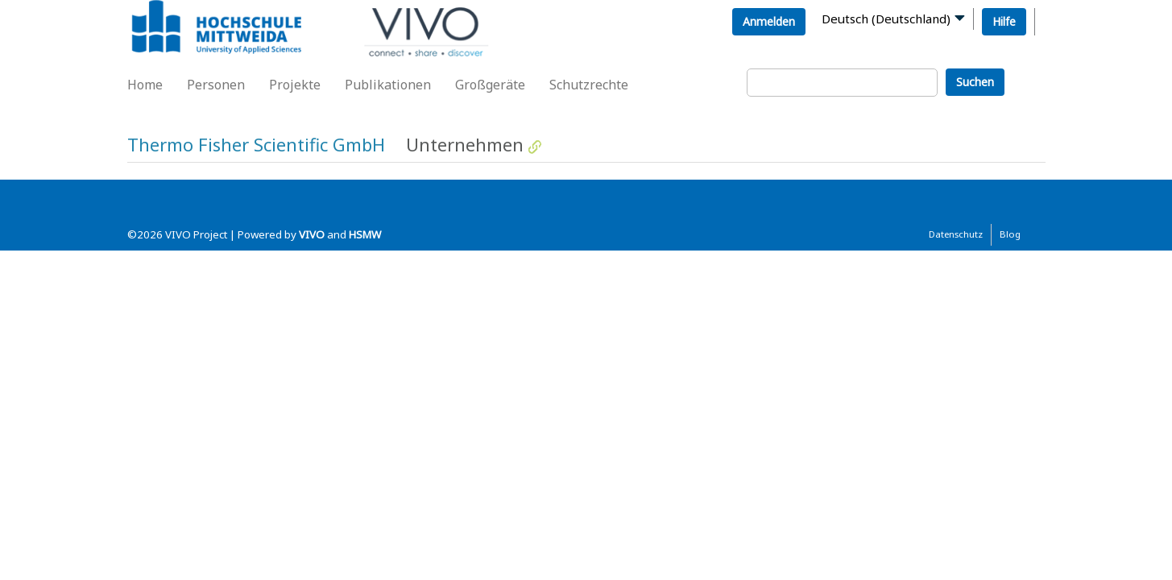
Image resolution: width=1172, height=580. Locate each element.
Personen (216, 84)
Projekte (295, 84)
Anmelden (769, 21)
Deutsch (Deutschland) (886, 18)
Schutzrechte (588, 84)
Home (145, 84)
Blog (1010, 234)
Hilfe (1004, 21)
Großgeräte (490, 84)
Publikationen (388, 84)
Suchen (975, 81)
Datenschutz (956, 234)
